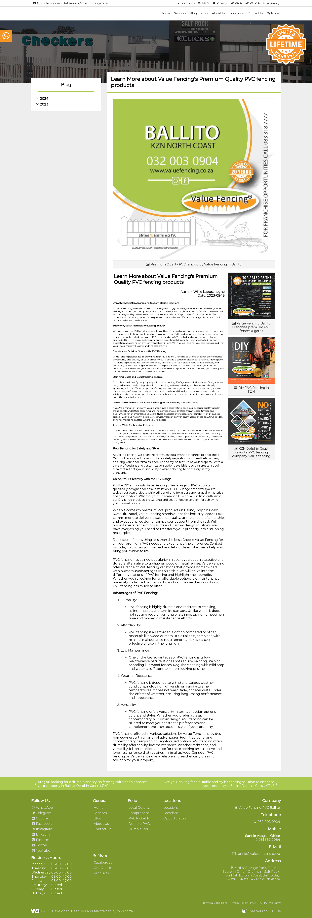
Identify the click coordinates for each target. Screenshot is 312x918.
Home (165, 13)
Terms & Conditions (215, 902)
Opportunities (174, 818)
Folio (204, 13)
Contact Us (255, 13)
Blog (193, 13)
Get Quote (102, 868)
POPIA (262, 902)
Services (180, 13)
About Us (218, 13)
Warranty (275, 902)
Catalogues (103, 862)
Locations (236, 13)
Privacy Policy (239, 902)
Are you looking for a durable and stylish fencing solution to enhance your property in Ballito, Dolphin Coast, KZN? (91, 784)
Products (101, 873)
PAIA (253, 902)
